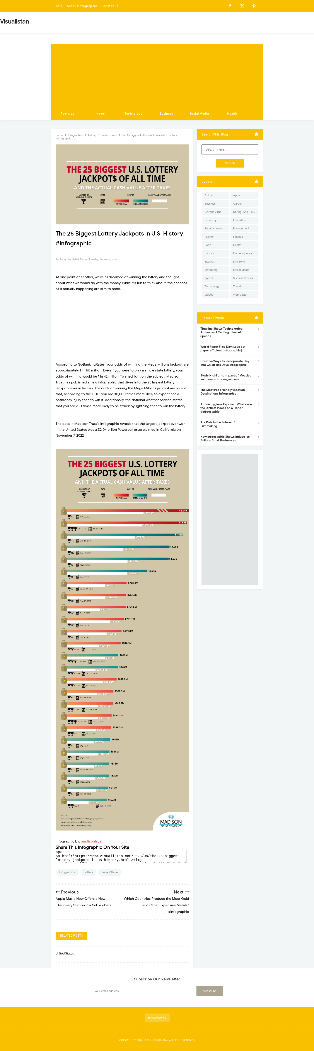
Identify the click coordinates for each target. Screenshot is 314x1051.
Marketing (211, 270)
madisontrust (91, 841)
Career (237, 203)
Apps (236, 195)
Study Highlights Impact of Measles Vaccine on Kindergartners (225, 377)
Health (232, 113)
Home (58, 6)
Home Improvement (245, 253)
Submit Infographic (82, 6)
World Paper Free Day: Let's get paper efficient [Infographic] (222, 348)
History (209, 253)
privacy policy (157, 1017)
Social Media (199, 113)
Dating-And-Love (244, 212)
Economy (211, 220)
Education (239, 220)
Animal (209, 195)
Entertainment (214, 228)
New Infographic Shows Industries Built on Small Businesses (225, 438)
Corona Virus (213, 212)
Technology (133, 113)
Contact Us (109, 6)
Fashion (209, 237)
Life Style (239, 261)
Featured (68, 113)
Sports (209, 278)
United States (109, 872)
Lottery (88, 872)
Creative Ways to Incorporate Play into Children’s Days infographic (224, 363)
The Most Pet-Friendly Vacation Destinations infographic (222, 391)
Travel (237, 286)
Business (166, 113)
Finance (238, 237)
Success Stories (243, 278)
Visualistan (161, 1040)
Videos (209, 295)
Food (208, 245)
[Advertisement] (157, 74)
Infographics (67, 872)
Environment (241, 228)
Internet (210, 261)
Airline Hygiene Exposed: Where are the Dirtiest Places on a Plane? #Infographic (226, 408)
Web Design (240, 295)
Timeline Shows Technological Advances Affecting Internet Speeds (221, 332)
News (100, 113)
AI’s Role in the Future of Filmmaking (217, 424)
